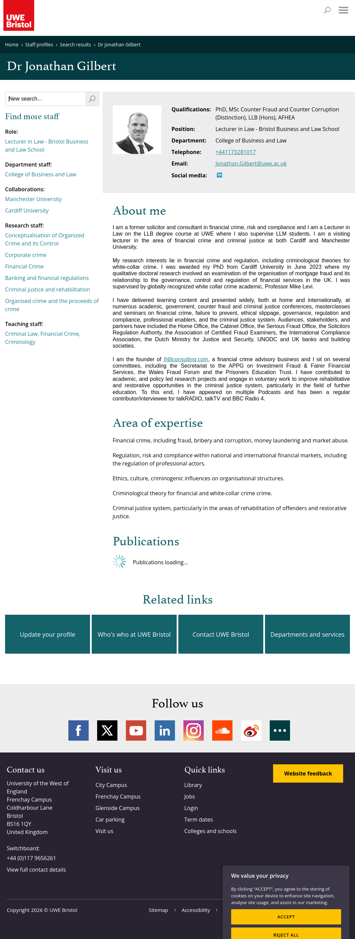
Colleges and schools (210, 831)
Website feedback (308, 773)
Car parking (110, 819)
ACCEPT (286, 925)
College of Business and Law (40, 174)
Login (191, 808)
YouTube (136, 730)
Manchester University (33, 199)
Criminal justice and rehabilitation (47, 289)
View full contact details (36, 869)
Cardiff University (27, 210)
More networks (280, 730)
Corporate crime (25, 255)
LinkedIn (165, 730)
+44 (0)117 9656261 (31, 858)
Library (193, 785)
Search (327, 10)
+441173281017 (236, 152)
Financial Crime (24, 266)
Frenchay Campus (117, 796)
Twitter (107, 730)
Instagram (193, 730)
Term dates (198, 819)
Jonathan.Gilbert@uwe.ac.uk (251, 163)
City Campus (111, 785)
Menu (343, 10)
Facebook (78, 730)
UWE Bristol (63, 910)
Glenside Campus (117, 808)
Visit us (104, 831)
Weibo (251, 730)
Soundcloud (222, 730)
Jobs (189, 796)
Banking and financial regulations (47, 278)
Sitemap (158, 910)
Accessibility (196, 910)
